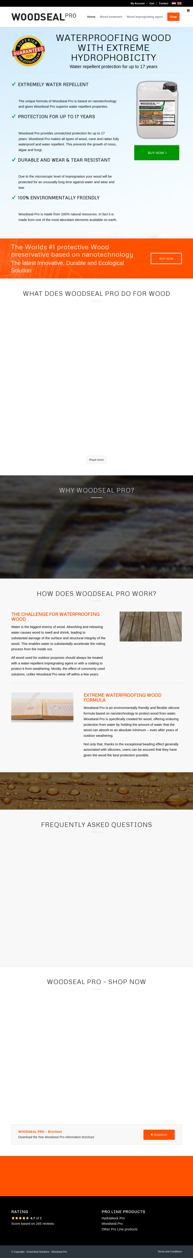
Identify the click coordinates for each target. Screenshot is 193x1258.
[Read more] (96, 459)
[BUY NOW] (156, 152)
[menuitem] (137, 3)
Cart (151, 3)
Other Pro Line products (119, 1229)
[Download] (159, 1135)
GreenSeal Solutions (38, 1251)
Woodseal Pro (112, 1223)
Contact (163, 3)
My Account (138, 3)
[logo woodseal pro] (43, 17)
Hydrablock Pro (113, 1218)
